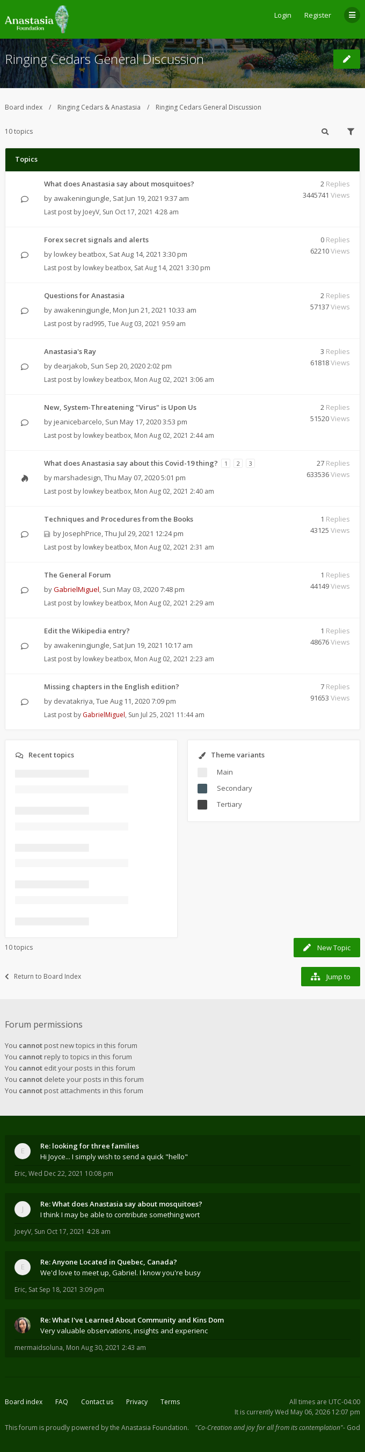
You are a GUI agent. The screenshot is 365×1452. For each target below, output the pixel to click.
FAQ (61, 1401)
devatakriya (73, 701)
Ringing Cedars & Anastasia (99, 107)
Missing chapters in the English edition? (111, 686)
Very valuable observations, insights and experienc (124, 1330)
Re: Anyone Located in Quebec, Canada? (108, 1262)
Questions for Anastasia (84, 295)
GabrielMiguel (76, 589)
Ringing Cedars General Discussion (104, 59)
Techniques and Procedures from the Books (118, 519)
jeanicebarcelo (78, 422)
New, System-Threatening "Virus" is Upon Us (120, 407)
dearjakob (70, 366)
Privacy (137, 1401)
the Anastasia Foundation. (149, 1427)
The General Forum (77, 575)
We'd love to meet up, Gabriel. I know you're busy (120, 1272)
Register (317, 15)
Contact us (97, 1401)
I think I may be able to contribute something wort (120, 1214)
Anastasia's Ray (70, 351)
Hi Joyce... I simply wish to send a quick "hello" (114, 1156)
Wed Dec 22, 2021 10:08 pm (70, 1173)
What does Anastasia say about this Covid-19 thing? (131, 463)
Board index (23, 107)
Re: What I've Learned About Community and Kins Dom (132, 1320)
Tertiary (229, 804)
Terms (170, 1401)
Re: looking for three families (89, 1146)
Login (282, 15)
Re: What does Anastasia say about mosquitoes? (121, 1204)
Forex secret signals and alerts (96, 239)
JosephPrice (82, 533)
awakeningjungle (82, 198)
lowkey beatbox (80, 254)
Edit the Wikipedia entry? (87, 630)
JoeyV (91, 211)
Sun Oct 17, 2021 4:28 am (72, 1231)
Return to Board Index (43, 976)
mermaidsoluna (38, 1347)
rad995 (94, 323)
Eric (19, 1173)
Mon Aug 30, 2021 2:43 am (106, 1347)
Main (225, 772)
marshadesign (77, 477)
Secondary (234, 788)
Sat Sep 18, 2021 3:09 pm (66, 1289)
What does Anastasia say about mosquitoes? (119, 184)
